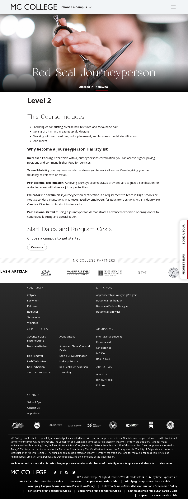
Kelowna (102, 87)
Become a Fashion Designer (112, 306)
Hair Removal (35, 355)
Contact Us (33, 407)
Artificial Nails (67, 336)
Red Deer (32, 311)
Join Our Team (104, 379)
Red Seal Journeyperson (73, 367)
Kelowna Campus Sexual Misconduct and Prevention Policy (139, 486)
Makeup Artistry (68, 361)
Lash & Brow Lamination (73, 355)
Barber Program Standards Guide (99, 490)
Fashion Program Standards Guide (48, 490)
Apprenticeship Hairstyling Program (116, 295)
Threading (65, 372)
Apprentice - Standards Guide (158, 495)
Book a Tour (103, 359)
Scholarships (103, 347)
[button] (77, 7)
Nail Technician (36, 367)
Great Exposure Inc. (166, 477)
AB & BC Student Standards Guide (41, 481)
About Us (101, 374)
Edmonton (33, 300)
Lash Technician (36, 361)
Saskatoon (33, 317)
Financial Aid (103, 342)
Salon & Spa (34, 402)
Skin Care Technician (39, 372)
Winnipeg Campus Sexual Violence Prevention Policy (61, 486)
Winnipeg (32, 322)
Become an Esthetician (109, 300)
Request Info (183, 264)
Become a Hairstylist (108, 311)
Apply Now (33, 413)
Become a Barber (37, 346)
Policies (100, 385)
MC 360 (100, 353)
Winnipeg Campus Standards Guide (147, 481)
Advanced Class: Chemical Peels (74, 348)
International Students (109, 336)
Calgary (31, 295)
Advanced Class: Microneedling (36, 338)
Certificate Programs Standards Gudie (152, 490)
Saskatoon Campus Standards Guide (93, 481)
